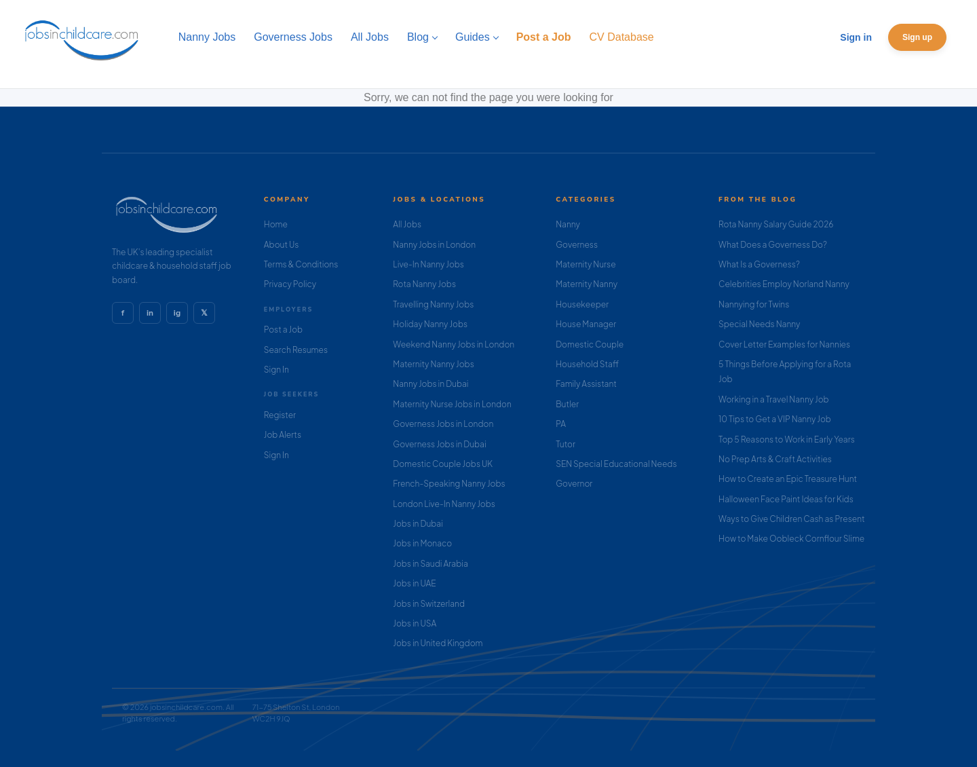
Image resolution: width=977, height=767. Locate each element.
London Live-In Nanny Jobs (444, 504)
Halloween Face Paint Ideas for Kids (786, 499)
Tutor (565, 444)
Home (276, 224)
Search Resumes (296, 350)
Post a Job (283, 329)
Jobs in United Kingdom (437, 643)
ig (177, 312)
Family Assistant (586, 384)
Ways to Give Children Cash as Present (792, 519)
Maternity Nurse (585, 264)
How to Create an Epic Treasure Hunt (788, 479)
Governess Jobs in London (443, 424)
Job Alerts (282, 435)
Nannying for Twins (754, 304)
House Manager (586, 324)
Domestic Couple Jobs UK (443, 464)
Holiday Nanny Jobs (430, 324)
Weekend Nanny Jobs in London (453, 344)
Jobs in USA (414, 623)
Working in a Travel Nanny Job (774, 399)
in (150, 312)
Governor (574, 484)
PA (561, 424)
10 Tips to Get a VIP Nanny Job (775, 419)
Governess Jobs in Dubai (439, 444)
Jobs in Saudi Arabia (430, 564)
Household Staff (587, 364)
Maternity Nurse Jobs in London (452, 404)
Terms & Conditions (301, 264)
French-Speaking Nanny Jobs (449, 484)
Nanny (568, 224)
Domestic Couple (590, 344)
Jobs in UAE (414, 583)
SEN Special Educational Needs (616, 464)
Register (280, 415)
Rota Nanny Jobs (424, 284)
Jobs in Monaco (422, 543)
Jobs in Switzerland (429, 604)
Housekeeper (582, 304)
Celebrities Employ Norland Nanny (784, 284)
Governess (577, 245)
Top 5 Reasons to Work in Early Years (787, 439)
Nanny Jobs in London (434, 245)
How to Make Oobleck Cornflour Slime (791, 539)
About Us (281, 245)
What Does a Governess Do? (773, 245)
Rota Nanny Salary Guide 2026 (776, 224)
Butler (567, 404)
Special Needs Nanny (759, 324)
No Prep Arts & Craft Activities (775, 459)
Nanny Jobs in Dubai (430, 384)
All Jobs (407, 224)
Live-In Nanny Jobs (428, 264)
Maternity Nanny (586, 284)
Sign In (276, 369)
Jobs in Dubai (418, 524)
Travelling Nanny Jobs (433, 304)
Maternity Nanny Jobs (433, 364)
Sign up (917, 37)
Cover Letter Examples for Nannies (784, 344)
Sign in (856, 37)
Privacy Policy (290, 284)
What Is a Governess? (759, 264)
